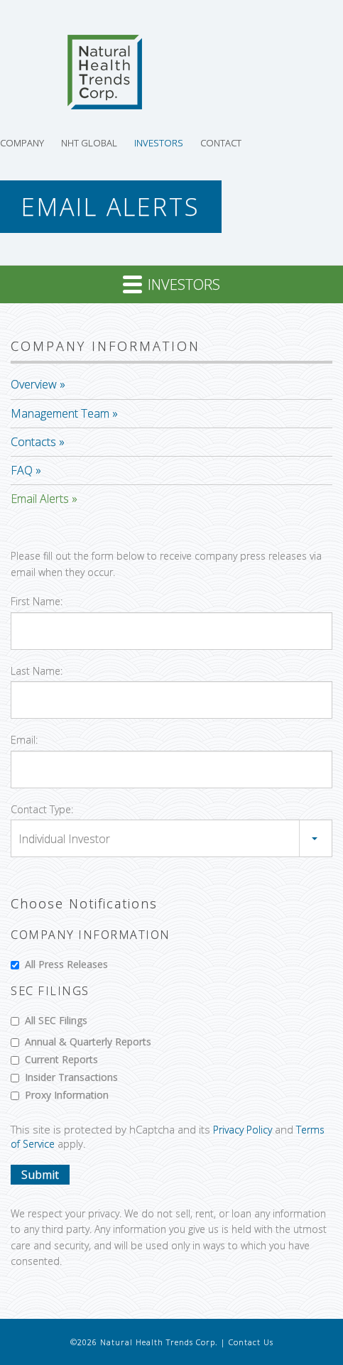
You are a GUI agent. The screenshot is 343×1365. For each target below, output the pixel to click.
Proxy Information (60, 1095)
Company (22, 142)
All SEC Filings (49, 1020)
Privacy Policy (242, 1129)
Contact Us (251, 1342)
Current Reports (54, 1059)
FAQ (22, 470)
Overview (34, 384)
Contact (220, 142)
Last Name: (36, 671)
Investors (158, 142)
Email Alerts (40, 498)
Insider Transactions (64, 1077)
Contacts (33, 442)
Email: (24, 739)
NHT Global (89, 142)
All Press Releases (59, 964)
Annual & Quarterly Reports (81, 1041)
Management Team (60, 413)
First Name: (36, 601)
